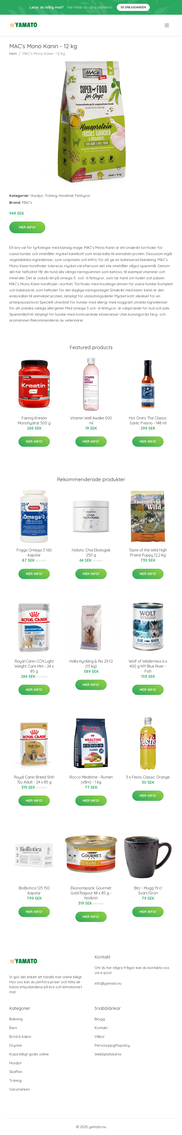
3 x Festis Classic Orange (148, 777)
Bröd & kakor (20, 1036)
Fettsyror (83, 195)
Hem (13, 53)
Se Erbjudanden (133, 7)
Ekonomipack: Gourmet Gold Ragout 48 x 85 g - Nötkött (91, 893)
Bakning (16, 1019)
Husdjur (37, 195)
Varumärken (19, 1089)
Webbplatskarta (108, 1054)
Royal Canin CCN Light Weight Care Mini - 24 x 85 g (34, 666)
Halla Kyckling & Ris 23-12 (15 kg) (91, 664)
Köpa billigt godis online (29, 1054)
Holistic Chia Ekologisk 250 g (91, 552)
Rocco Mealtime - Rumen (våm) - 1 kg (91, 779)
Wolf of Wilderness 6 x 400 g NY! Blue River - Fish (148, 666)
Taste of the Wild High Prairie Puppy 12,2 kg (148, 552)
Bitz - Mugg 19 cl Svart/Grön (148, 890)
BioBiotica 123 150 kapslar (34, 890)
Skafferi (15, 1071)
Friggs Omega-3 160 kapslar (34, 552)
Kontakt (101, 1028)
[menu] (167, 25)
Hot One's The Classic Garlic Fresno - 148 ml (148, 420)
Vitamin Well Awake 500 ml (91, 420)
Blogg (100, 1019)
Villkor (100, 1036)
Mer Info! (27, 227)
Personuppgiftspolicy (112, 1045)
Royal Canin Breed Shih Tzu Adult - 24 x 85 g (34, 779)
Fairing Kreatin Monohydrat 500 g (34, 420)
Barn (13, 1028)
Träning (51, 195)
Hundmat (66, 195)
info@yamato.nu (108, 983)
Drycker (16, 1045)
